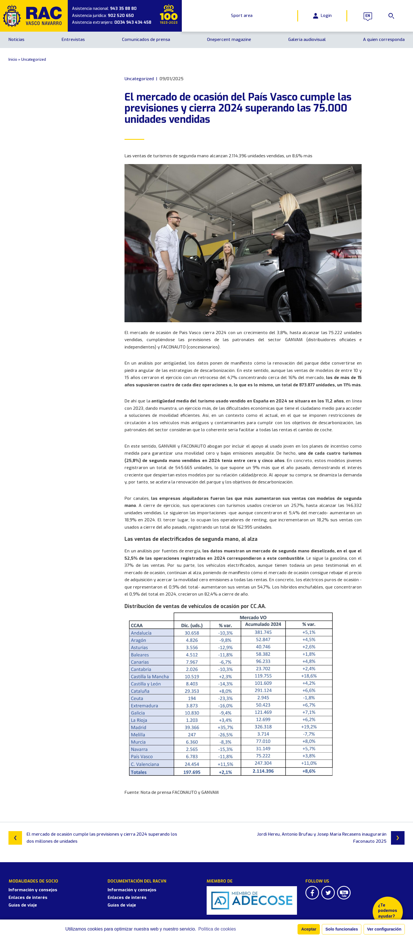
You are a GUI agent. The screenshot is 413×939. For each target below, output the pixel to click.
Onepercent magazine (229, 39)
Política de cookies (217, 929)
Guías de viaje (22, 905)
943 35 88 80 (123, 8)
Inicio (12, 59)
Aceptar (308, 929)
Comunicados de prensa (146, 39)
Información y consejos (32, 889)
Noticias (16, 39)
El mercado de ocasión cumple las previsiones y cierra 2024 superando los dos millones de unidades (92, 838)
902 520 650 (121, 15)
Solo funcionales (341, 929)
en (368, 16)
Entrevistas (73, 39)
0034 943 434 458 (132, 22)
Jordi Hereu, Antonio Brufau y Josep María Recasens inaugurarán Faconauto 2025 (331, 838)
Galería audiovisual (307, 39)
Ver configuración (384, 929)
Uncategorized (33, 59)
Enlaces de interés (27, 897)
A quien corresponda (384, 39)
